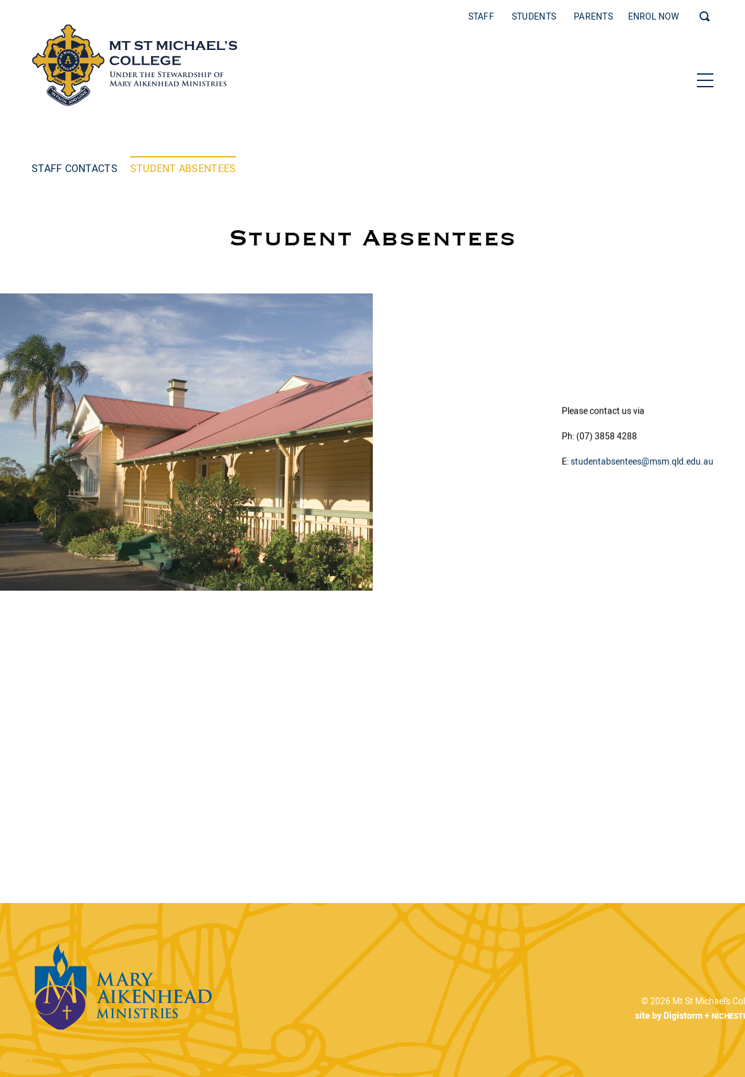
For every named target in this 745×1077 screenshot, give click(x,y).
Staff (481, 17)
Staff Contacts (75, 168)
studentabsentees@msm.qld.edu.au (642, 463)
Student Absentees (183, 168)
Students (534, 17)
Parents (593, 17)
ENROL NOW (653, 17)
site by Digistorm (660, 1016)
